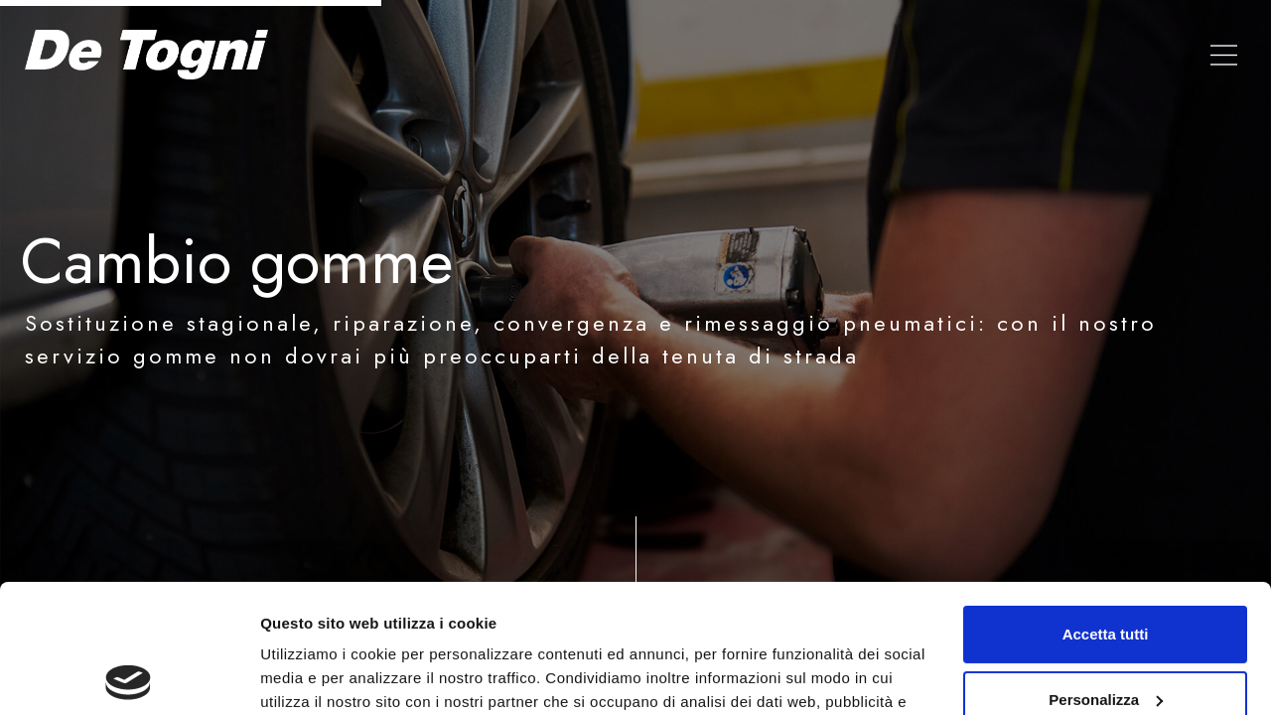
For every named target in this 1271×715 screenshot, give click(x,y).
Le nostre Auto (857, 55)
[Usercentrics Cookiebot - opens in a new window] (128, 676)
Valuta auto (995, 55)
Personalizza (1106, 570)
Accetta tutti (1105, 506)
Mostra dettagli (313, 675)
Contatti (1104, 55)
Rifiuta (1105, 636)
